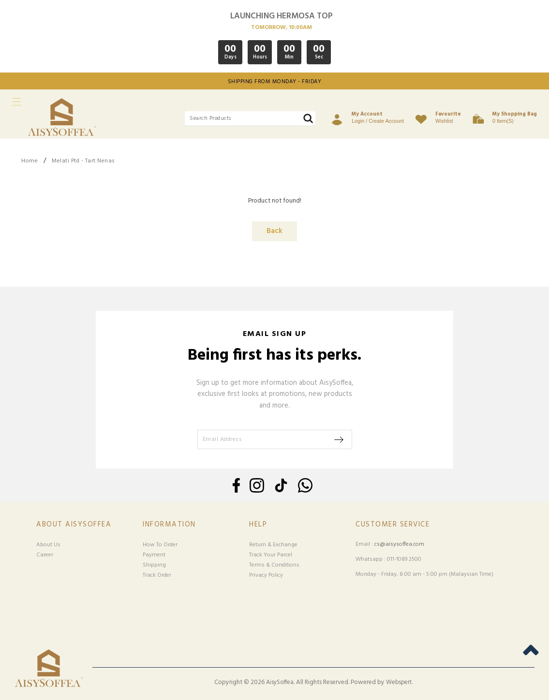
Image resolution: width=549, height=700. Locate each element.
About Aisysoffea (73, 524)
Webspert (399, 682)
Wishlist (448, 117)
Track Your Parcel (270, 555)
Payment (154, 555)
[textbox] (250, 118)
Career (44, 555)
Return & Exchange (273, 545)
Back (274, 231)
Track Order (157, 575)
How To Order (160, 545)
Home (29, 161)
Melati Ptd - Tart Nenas (83, 161)
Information (169, 524)
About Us (48, 545)
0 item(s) (514, 117)
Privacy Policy (266, 575)
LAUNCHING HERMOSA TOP (281, 16)
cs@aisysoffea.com (399, 544)
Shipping (154, 565)
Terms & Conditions (274, 565)
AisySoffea (280, 682)
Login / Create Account (378, 117)
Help (258, 524)
